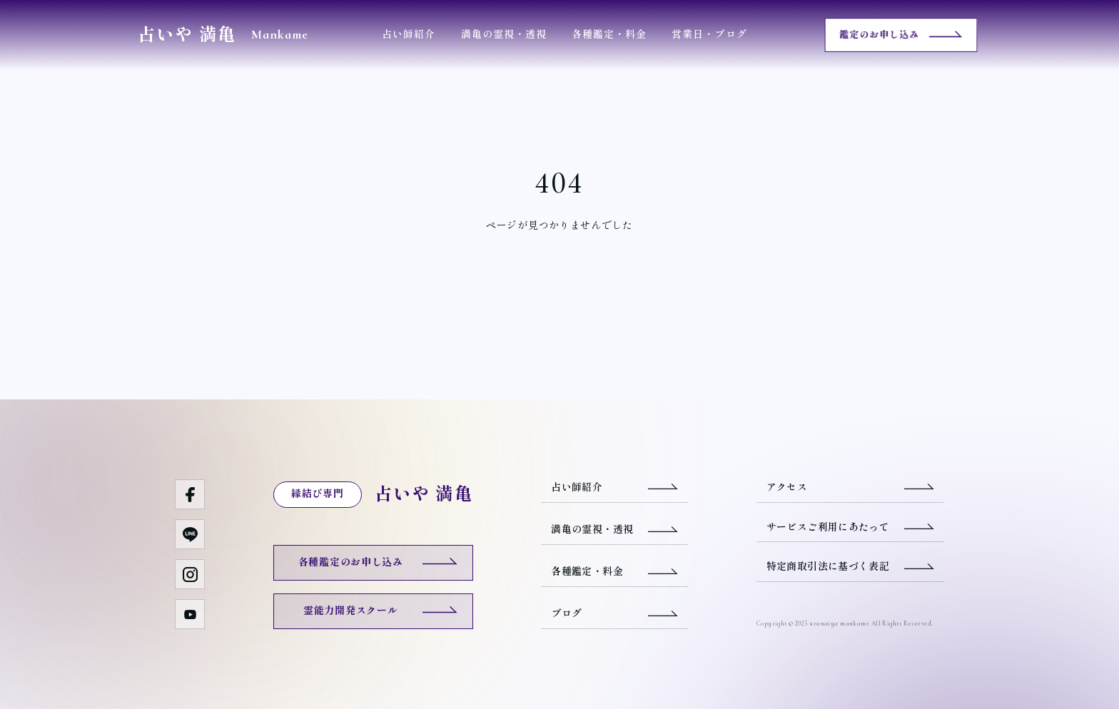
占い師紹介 (408, 35)
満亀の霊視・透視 (504, 35)
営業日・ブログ (709, 35)
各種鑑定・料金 (609, 35)
